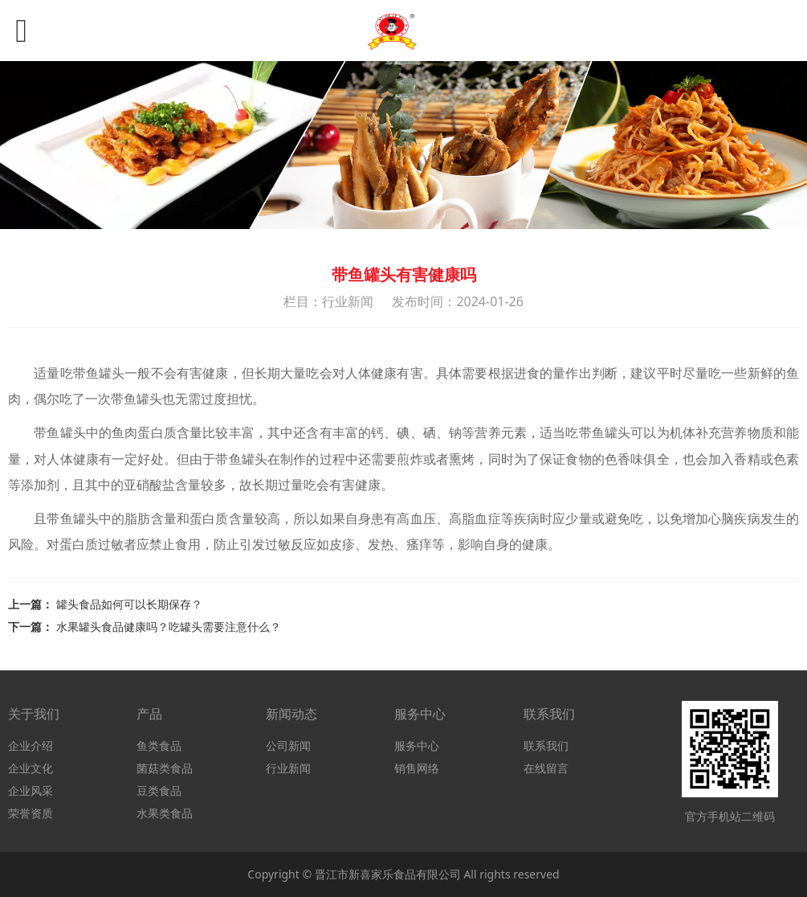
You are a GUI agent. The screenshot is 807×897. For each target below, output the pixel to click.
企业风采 (30, 790)
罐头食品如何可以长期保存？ (129, 604)
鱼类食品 (159, 745)
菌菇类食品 (165, 768)
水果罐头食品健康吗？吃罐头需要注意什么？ (168, 626)
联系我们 (546, 745)
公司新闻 (288, 745)
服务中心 (416, 745)
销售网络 (416, 768)
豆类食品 (159, 790)
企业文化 (30, 768)
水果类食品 (165, 813)
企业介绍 (30, 745)
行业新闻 (288, 768)
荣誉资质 (30, 813)
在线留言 (546, 768)
